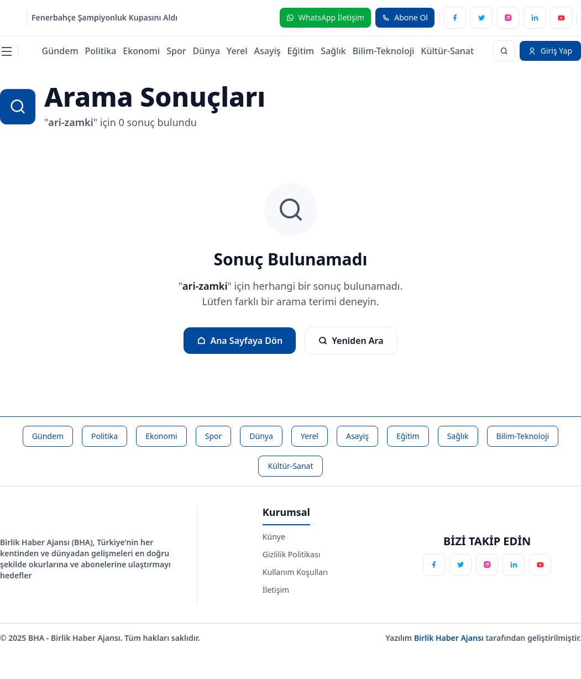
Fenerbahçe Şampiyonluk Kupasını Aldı (104, 17)
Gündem (60, 51)
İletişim (276, 589)
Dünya (205, 51)
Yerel (237, 51)
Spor (176, 51)
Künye (274, 536)
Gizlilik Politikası (291, 554)
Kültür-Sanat (447, 51)
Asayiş (267, 51)
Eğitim (301, 51)
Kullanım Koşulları (295, 572)
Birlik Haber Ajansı (450, 638)
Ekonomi (141, 51)
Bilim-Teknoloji (384, 51)
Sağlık (333, 51)
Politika (101, 51)
